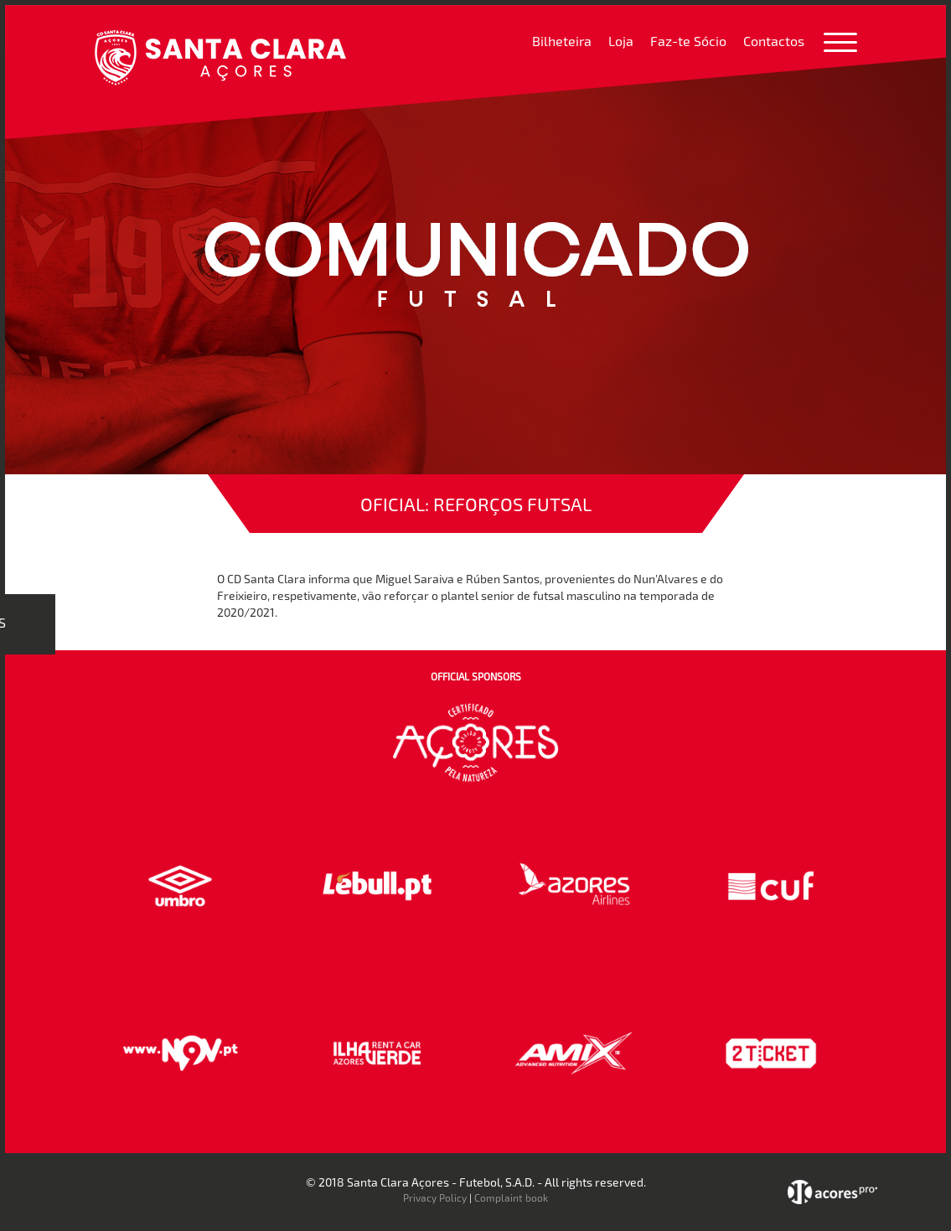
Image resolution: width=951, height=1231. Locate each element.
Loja (620, 41)
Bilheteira (562, 41)
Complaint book (511, 1197)
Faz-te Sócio (688, 41)
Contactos (773, 41)
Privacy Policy (435, 1197)
